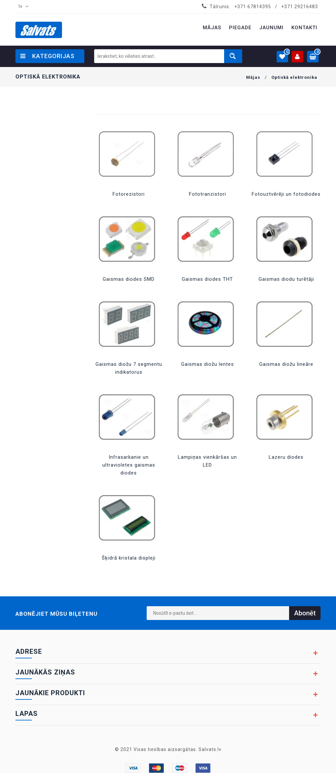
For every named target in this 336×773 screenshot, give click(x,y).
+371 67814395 (252, 6)
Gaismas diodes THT (207, 279)
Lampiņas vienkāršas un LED (207, 461)
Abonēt (305, 613)
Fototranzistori (207, 194)
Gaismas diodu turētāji (286, 279)
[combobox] (22, 6)
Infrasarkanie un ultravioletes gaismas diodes (128, 465)
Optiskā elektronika (294, 77)
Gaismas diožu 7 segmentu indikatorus (128, 368)
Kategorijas (47, 56)
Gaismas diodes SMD (129, 279)
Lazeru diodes (286, 457)
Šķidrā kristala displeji (129, 558)
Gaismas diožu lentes (207, 364)
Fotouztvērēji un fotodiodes (286, 194)
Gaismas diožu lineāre (286, 364)
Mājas (253, 77)
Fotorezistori (129, 194)
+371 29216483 (299, 6)
